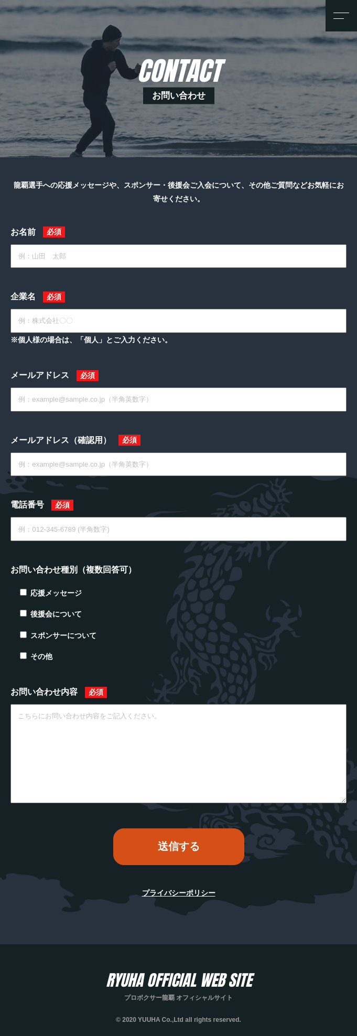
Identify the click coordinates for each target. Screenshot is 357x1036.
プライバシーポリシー (178, 893)
